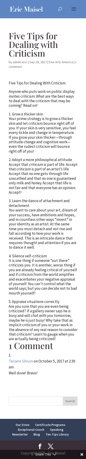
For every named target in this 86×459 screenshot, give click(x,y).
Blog (36, 434)
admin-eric (20, 62)
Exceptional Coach (31, 430)
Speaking (56, 430)
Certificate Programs (50, 425)
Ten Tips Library (57, 434)
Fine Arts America (61, 62)
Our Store (22, 425)
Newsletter (20, 434)
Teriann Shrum (21, 361)
